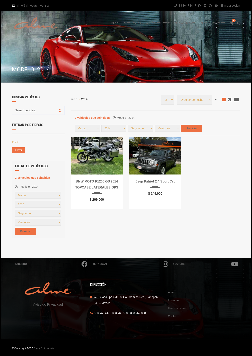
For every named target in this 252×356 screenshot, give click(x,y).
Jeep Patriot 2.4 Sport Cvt (155, 181)
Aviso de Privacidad (48, 304)
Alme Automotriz (44, 348)
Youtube (205, 264)
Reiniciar (25, 231)
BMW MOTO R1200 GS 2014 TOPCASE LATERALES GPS (96, 184)
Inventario (174, 300)
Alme (171, 292)
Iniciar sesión (230, 5)
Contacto (173, 316)
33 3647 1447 (185, 5)
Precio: (16, 142)
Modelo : (26, 186)
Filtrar (18, 150)
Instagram (130, 264)
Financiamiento (177, 308)
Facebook (51, 264)
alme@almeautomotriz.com (34, 5)
